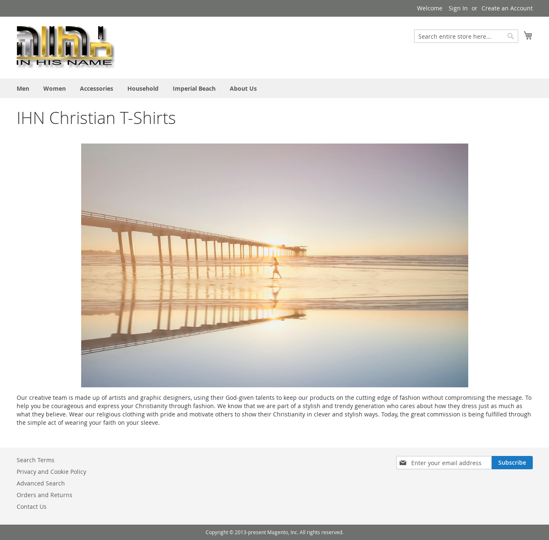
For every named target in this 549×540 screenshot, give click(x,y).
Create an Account (507, 8)
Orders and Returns (44, 495)
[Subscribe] (512, 462)
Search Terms (36, 460)
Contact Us (32, 506)
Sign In (458, 8)
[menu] (274, 88)
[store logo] (65, 47)
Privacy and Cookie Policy (51, 472)
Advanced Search (41, 483)
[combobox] (466, 36)
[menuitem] (23, 88)
